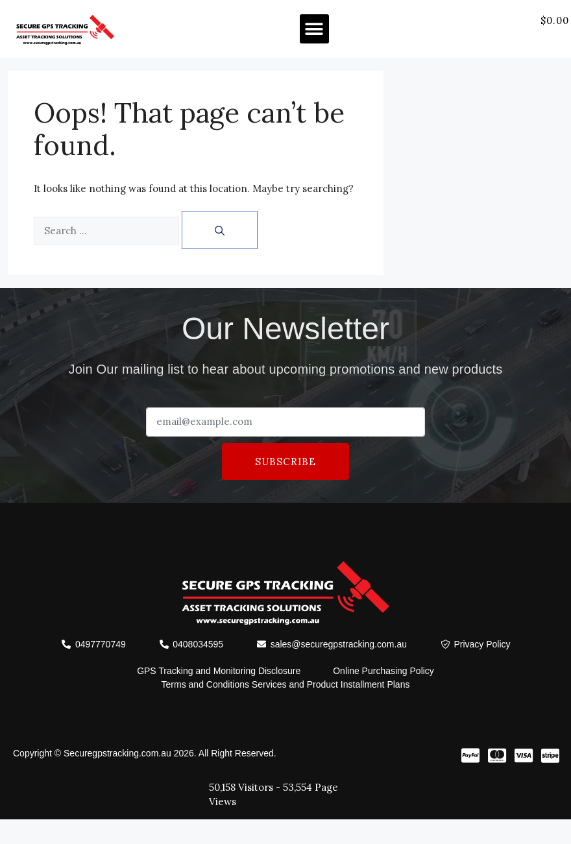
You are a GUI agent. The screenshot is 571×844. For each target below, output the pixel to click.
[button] (314, 28)
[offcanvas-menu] (555, 36)
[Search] (220, 230)
